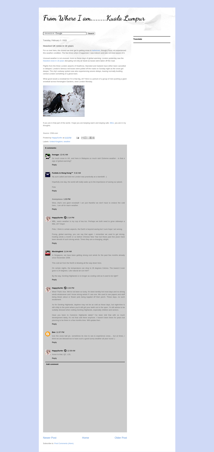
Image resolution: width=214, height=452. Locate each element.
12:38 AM (71, 351)
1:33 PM (67, 199)
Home (85, 437)
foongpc (55, 155)
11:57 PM (60, 332)
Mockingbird (57, 251)
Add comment (52, 364)
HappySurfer (57, 218)
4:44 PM (70, 288)
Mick (112, 123)
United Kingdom (56, 141)
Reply (54, 165)
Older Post (121, 437)
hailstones (96, 50)
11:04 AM (68, 251)
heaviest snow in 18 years (53, 61)
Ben (54, 332)
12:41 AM (64, 155)
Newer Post (49, 437)
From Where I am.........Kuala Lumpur (94, 18)
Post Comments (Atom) (64, 443)
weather (67, 141)
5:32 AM (77, 173)
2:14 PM (70, 218)
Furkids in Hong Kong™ (62, 173)
